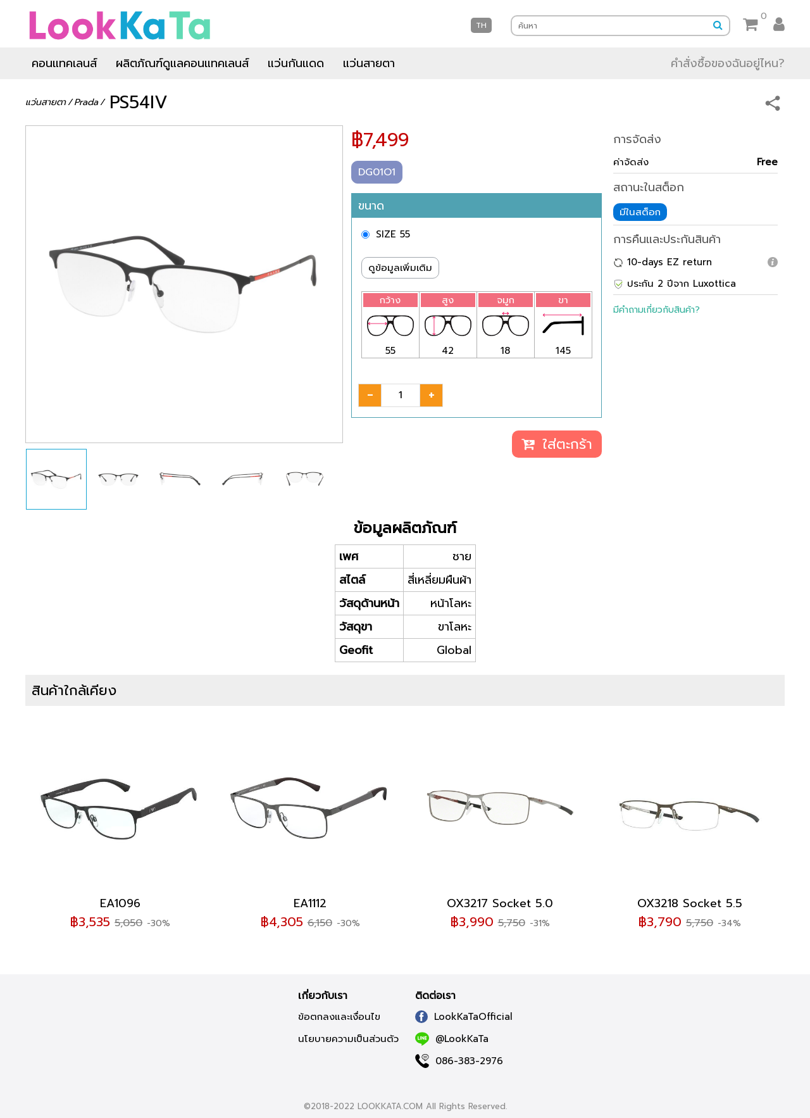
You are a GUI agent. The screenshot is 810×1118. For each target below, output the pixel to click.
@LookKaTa (452, 1039)
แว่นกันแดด (296, 63)
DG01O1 (377, 172)
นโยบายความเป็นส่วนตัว (348, 1039)
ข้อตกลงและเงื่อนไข (339, 1017)
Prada (86, 102)
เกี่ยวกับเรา (322, 995)
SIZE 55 (393, 234)
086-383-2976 (459, 1061)
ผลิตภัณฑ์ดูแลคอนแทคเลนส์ (182, 63)
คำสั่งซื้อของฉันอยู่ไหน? (728, 63)
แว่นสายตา (369, 63)
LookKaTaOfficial (464, 1017)
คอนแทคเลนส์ (64, 63)
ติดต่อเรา (435, 995)
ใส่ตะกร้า (556, 444)
